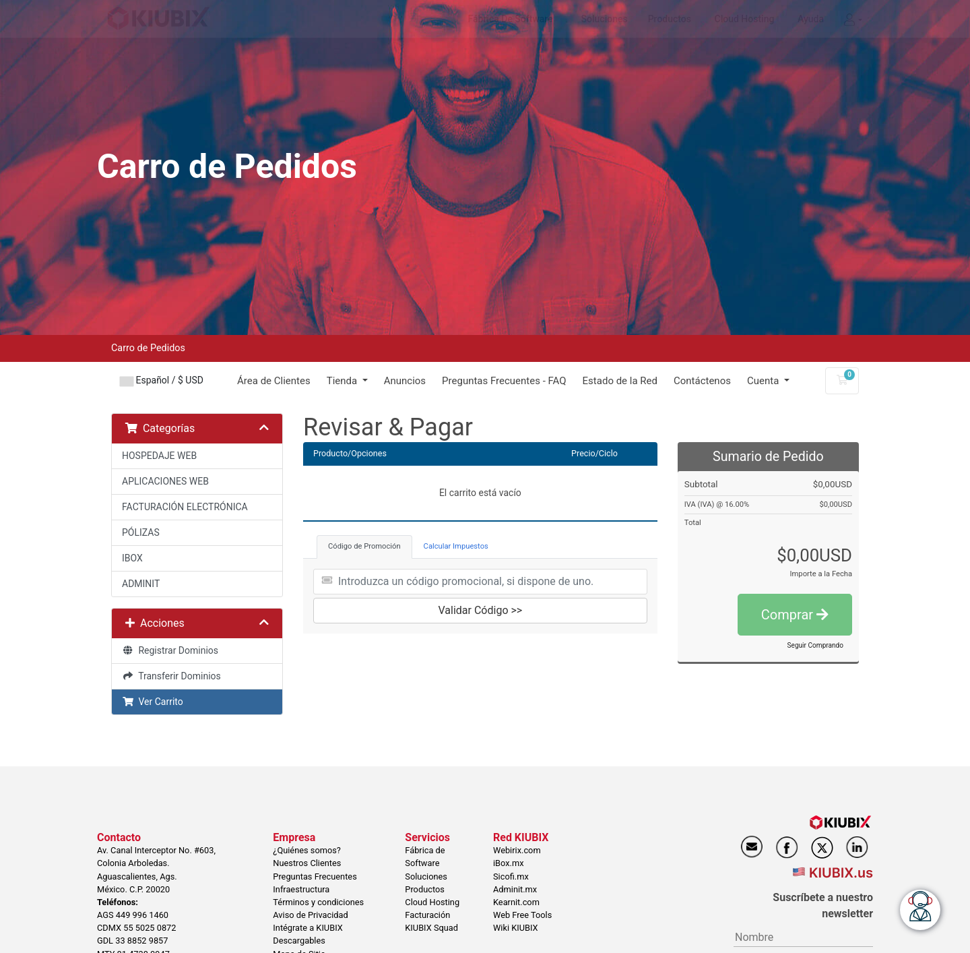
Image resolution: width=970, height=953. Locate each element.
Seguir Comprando (815, 645)
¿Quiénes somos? (307, 850)
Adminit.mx (515, 889)
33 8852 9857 (141, 940)
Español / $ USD (161, 380)
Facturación (427, 915)
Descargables (299, 940)
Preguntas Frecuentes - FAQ (504, 381)
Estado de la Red (620, 381)
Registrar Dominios (170, 650)
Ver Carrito (152, 701)
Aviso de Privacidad (310, 915)
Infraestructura (301, 889)
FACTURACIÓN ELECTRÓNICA (185, 506)
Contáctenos (702, 381)
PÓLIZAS (141, 532)
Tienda (343, 381)
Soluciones (604, 18)
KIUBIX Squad (431, 928)
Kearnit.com (516, 902)
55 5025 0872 (149, 928)
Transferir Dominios (171, 676)
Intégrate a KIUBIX (307, 928)
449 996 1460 (142, 915)
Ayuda (811, 18)
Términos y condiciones (318, 902)
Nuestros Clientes (307, 863)
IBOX (132, 558)
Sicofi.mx (511, 876)
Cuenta (764, 381)
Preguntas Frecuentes (314, 876)
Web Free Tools (522, 915)
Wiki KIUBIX (515, 928)
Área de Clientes (274, 381)
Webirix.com (517, 850)
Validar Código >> (481, 610)
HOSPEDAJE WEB (159, 455)
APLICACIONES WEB (165, 481)
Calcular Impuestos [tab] (456, 546)
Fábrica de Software (510, 18)
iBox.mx (508, 863)
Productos (669, 18)
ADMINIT (141, 583)
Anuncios (405, 381)
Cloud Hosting (745, 18)
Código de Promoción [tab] (364, 546)
